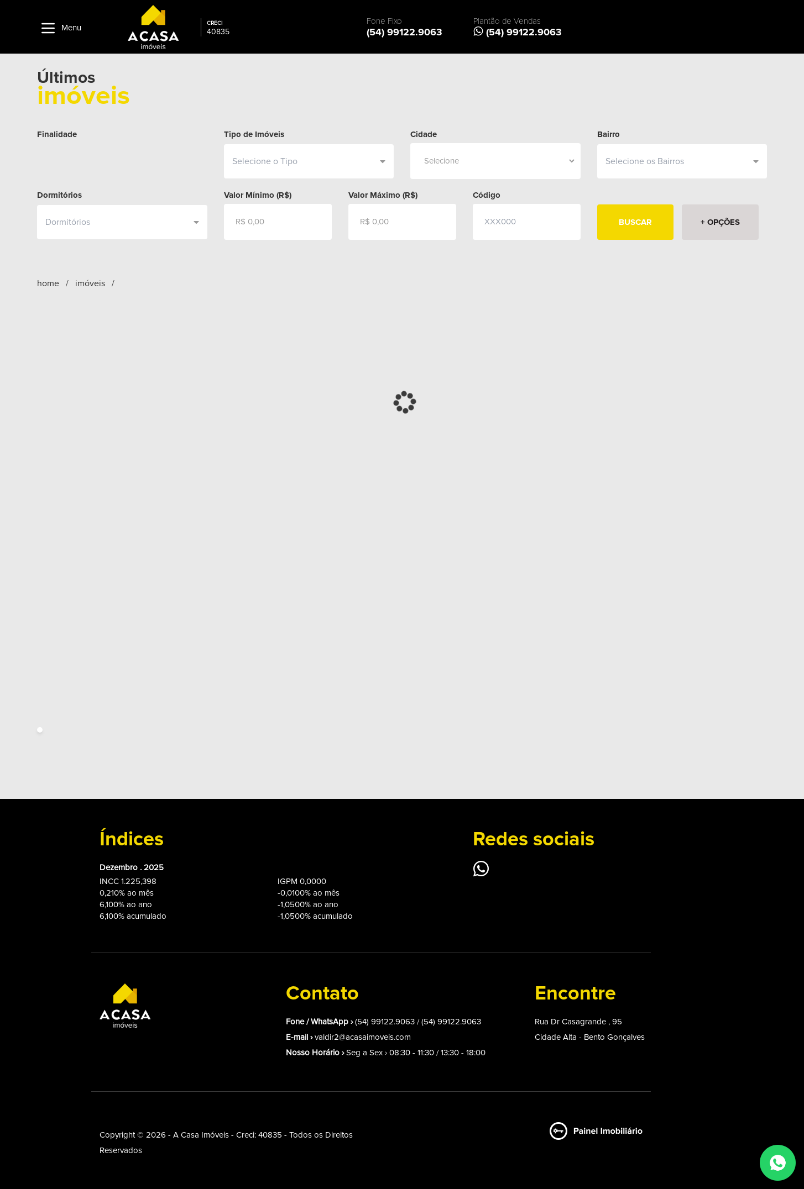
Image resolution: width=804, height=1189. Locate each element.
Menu (59, 28)
